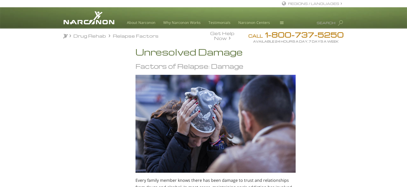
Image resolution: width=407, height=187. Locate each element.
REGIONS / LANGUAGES (313, 3)
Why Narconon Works (182, 22)
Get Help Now (222, 35)
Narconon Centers (254, 22)
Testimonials (219, 22)
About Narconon (141, 22)
